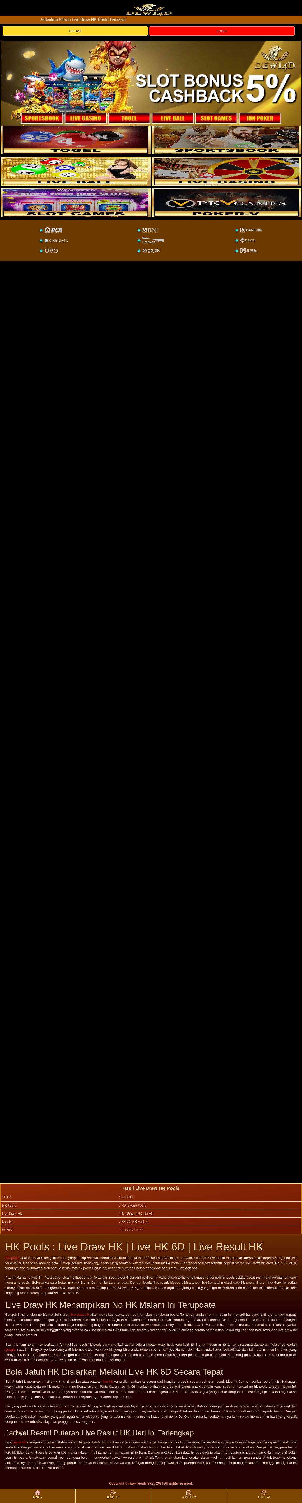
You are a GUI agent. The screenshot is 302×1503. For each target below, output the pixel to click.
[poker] (76, 202)
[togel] (76, 139)
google (10, 1350)
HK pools (12, 1258)
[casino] (227, 171)
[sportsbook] (76, 171)
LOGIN (222, 31)
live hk (108, 1381)
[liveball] (227, 202)
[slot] (227, 139)
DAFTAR (75, 31)
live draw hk (80, 1314)
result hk (19, 1442)
